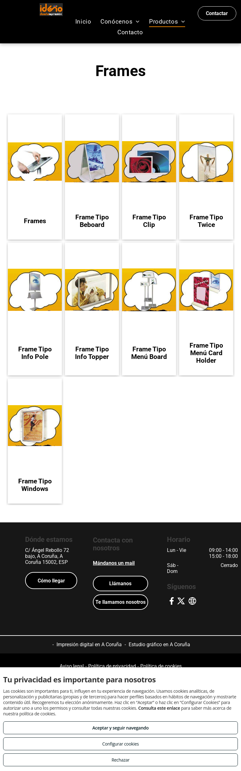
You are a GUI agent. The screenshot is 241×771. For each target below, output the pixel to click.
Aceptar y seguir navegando (120, 728)
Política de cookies (161, 666)
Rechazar (120, 760)
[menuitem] (83, 21)
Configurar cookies (120, 744)
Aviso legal (72, 666)
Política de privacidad (112, 666)
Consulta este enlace (159, 708)
